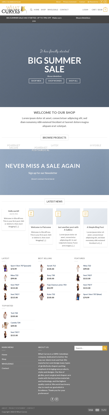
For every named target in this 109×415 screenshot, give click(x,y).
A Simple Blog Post (95, 227)
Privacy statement (70, 2)
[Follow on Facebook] (101, 1)
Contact (82, 2)
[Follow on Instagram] (105, 1)
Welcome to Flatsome (41, 227)
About (58, 2)
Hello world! (13, 211)
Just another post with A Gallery (68, 228)
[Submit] (104, 348)
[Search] (31, 9)
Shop (43, 10)
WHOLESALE (53, 10)
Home (36, 10)
